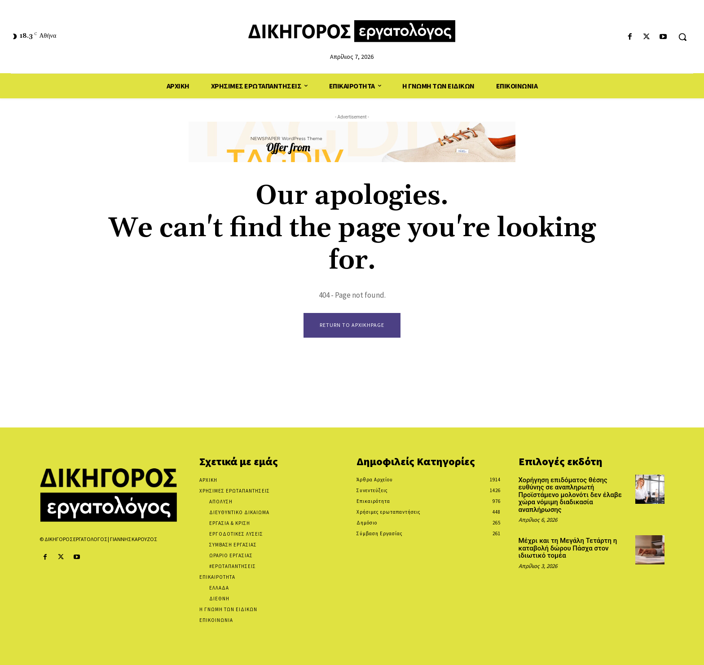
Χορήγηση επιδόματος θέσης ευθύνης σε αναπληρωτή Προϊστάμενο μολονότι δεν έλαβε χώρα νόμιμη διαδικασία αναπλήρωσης (570, 495)
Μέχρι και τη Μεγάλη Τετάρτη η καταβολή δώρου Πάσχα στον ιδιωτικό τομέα (568, 548)
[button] (682, 37)
